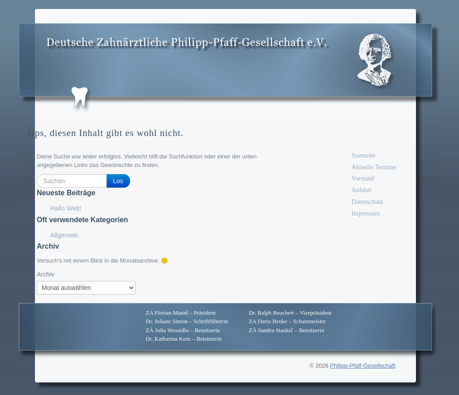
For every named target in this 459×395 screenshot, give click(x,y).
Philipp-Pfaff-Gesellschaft (362, 365)
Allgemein (64, 235)
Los (118, 180)
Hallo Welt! (65, 208)
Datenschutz (367, 201)
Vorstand (362, 178)
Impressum (365, 213)
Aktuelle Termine (373, 167)
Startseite (363, 155)
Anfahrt (361, 189)
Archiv (45, 274)
